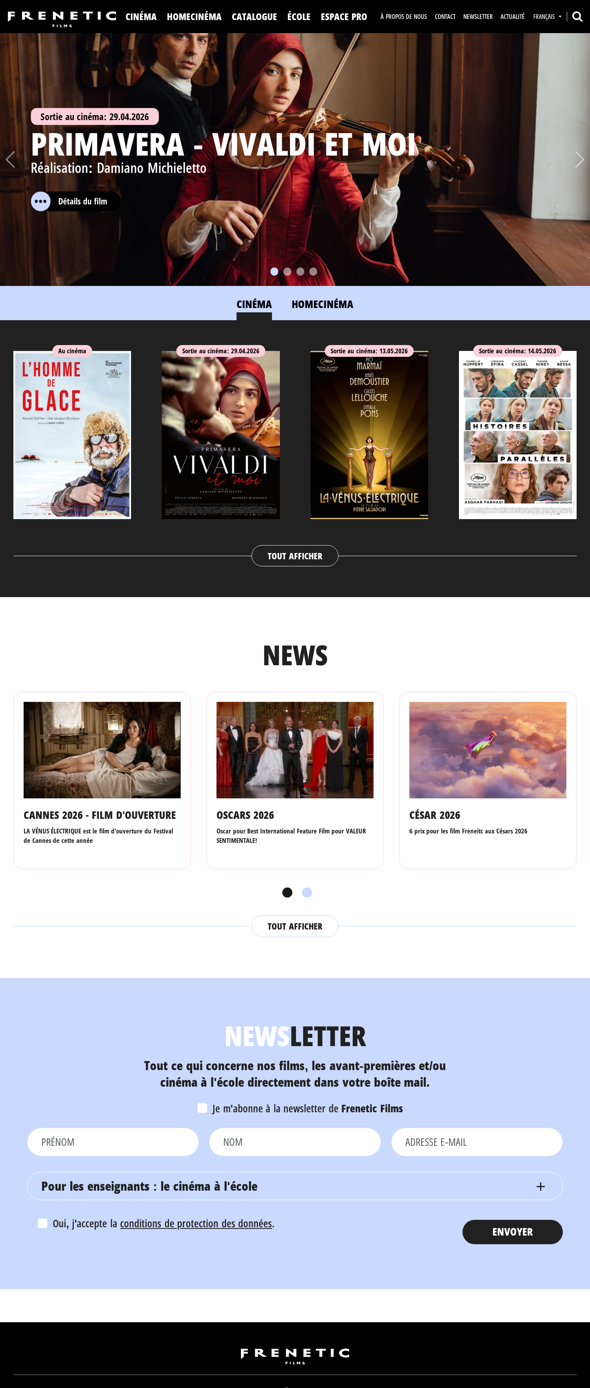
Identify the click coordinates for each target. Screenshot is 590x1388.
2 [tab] (305, 893)
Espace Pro (344, 16)
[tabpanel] (295, 451)
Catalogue (254, 16)
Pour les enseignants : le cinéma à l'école (149, 1185)
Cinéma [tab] (254, 304)
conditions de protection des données (196, 1223)
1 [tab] (285, 893)
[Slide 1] (274, 271)
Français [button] (545, 16)
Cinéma (141, 16)
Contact (445, 16)
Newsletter (478, 16)
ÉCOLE (299, 16)
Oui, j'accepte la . (163, 1223)
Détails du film (69, 201)
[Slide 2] (287, 271)
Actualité (513, 16)
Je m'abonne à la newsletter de (308, 1108)
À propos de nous (404, 16)
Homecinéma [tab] (322, 304)
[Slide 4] (313, 271)
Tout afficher (295, 556)
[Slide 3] (300, 271)
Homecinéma (194, 16)
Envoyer (512, 1231)
